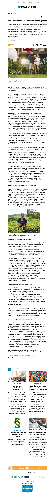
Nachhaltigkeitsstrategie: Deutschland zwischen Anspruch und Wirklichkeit (38, 388)
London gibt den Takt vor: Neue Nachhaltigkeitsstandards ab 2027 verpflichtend (37, 431)
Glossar (23, 2)
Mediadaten (30, 2)
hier (29, 351)
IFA (32, 289)
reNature (41, 254)
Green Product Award (15, 173)
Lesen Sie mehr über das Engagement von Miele (22, 355)
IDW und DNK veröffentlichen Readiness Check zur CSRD (17, 388)
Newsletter (37, 2)
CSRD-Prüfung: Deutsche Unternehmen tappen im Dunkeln (17, 434)
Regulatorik (17, 383)
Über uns (18, 2)
